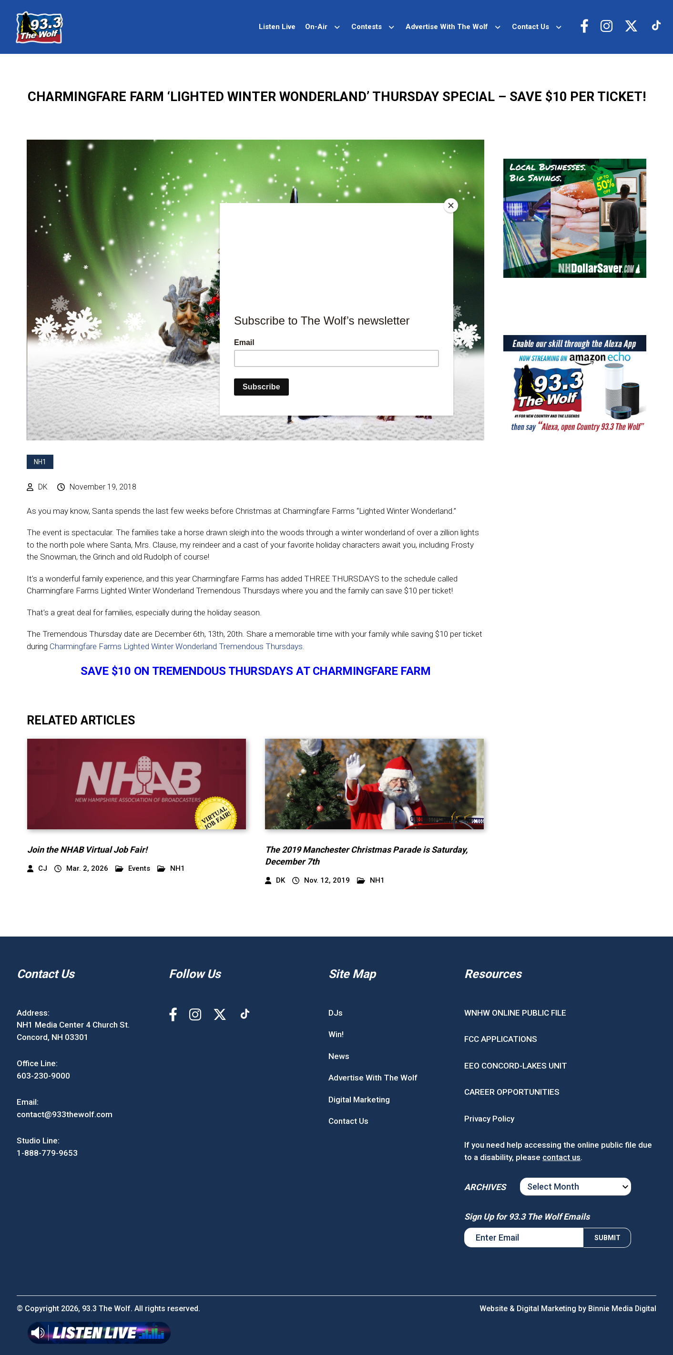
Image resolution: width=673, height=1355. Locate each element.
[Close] (451, 205)
